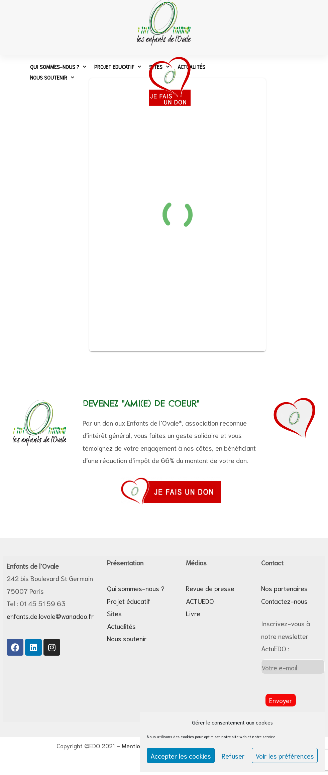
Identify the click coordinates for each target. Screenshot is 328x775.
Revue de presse (210, 588)
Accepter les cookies (180, 755)
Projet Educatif (117, 66)
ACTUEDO (200, 600)
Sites (114, 613)
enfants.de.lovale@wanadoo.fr (50, 616)
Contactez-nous (284, 600)
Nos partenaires (284, 588)
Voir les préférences (284, 755)
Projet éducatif (128, 600)
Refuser (233, 755)
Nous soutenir (52, 77)
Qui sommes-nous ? (58, 66)
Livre (193, 613)
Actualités (121, 626)
